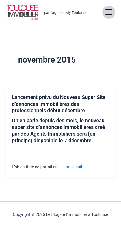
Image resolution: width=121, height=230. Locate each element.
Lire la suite (74, 166)
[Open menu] (108, 12)
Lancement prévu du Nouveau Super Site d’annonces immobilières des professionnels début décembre (59, 103)
